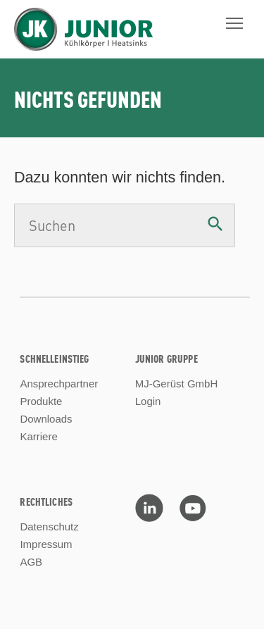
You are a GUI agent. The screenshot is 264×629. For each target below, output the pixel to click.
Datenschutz (49, 527)
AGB (31, 562)
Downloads (46, 419)
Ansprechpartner (59, 384)
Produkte (41, 401)
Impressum (46, 544)
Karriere (38, 436)
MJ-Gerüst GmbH (176, 384)
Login (148, 401)
